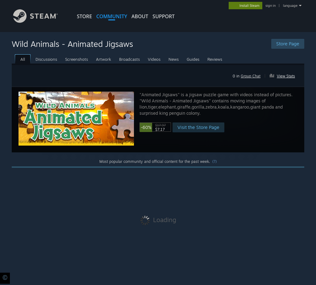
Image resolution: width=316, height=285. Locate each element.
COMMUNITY (111, 16)
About (139, 16)
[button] (285, 75)
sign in (270, 5)
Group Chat (250, 76)
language (290, 5)
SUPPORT (163, 16)
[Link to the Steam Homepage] (40, 21)
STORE (84, 16)
